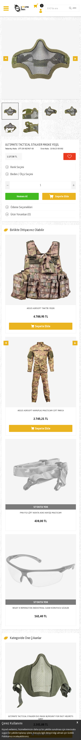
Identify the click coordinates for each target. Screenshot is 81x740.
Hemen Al (22, 196)
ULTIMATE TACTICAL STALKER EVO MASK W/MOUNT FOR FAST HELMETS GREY (40, 425)
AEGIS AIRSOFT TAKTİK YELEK (41, 308)
